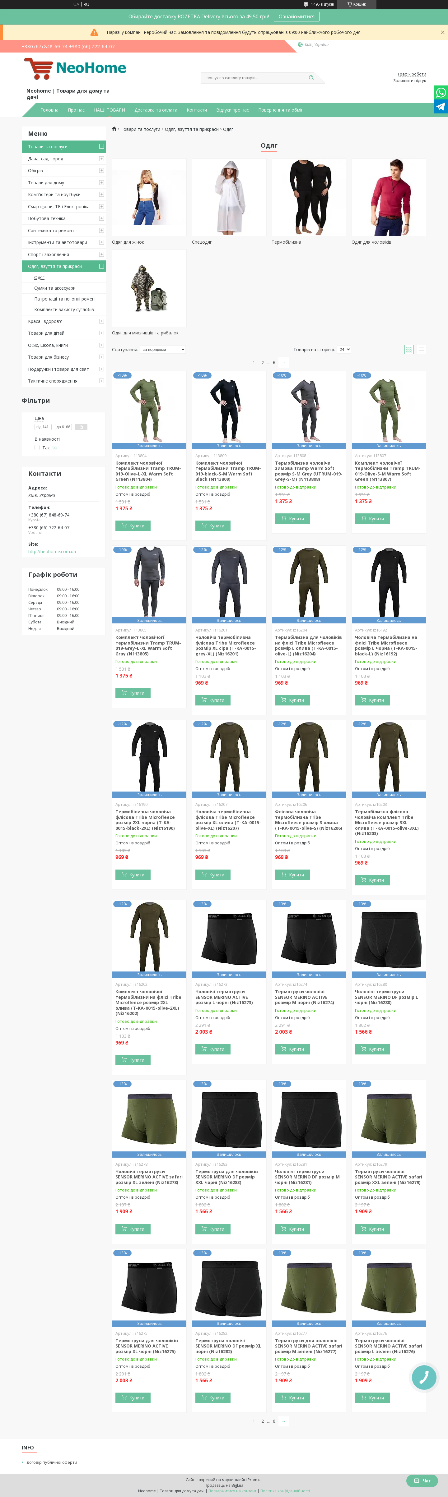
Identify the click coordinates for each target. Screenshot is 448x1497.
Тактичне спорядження (52, 381)
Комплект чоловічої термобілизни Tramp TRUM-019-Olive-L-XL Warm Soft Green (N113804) (148, 471)
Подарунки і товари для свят (58, 369)
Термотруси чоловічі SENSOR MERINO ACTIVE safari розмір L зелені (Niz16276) (388, 1346)
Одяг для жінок (128, 242)
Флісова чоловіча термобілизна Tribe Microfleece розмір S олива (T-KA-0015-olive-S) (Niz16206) (308, 820)
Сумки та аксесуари (55, 288)
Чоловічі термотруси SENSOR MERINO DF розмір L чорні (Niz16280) (386, 997)
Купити (136, 526)
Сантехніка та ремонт (51, 230)
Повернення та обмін (281, 110)
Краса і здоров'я (45, 321)
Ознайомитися (297, 16)
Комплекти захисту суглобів (64, 309)
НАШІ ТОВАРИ (109, 110)
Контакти (197, 110)
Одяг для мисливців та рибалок (145, 333)
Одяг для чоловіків (371, 242)
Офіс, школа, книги (48, 345)
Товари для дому (46, 183)
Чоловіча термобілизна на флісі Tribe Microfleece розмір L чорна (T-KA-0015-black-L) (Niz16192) (386, 645)
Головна (49, 110)
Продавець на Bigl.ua (224, 1485)
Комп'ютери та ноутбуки (54, 194)
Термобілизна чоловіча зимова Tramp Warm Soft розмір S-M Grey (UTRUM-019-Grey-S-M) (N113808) (309, 471)
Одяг (39, 277)
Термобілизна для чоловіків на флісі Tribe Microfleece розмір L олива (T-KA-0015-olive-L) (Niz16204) (308, 645)
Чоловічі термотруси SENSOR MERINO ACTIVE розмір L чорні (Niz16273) (224, 997)
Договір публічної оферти (51, 1462)
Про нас (76, 110)
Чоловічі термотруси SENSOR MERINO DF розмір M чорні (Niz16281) (307, 1177)
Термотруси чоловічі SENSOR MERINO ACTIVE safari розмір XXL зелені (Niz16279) (388, 1177)
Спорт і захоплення (48, 254)
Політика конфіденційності (285, 1491)
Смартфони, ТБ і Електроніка (59, 206)
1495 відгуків (322, 4)
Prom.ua (255, 1479)
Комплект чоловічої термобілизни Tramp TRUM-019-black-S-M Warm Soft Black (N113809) (228, 471)
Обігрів (35, 170)
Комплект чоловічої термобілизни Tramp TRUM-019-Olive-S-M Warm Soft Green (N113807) (388, 471)
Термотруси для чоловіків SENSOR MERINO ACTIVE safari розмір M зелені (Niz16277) (308, 1346)
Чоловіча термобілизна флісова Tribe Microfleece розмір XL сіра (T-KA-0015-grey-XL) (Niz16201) (225, 645)
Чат (422, 1481)
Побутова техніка (47, 218)
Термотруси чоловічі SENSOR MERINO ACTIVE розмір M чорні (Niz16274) (304, 997)
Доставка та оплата (155, 110)
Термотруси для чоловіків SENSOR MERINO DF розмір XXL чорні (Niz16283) (226, 1177)
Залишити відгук (409, 81)
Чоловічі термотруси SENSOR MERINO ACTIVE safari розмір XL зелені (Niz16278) (149, 1177)
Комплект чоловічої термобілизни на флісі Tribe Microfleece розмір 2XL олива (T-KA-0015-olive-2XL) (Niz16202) (148, 1002)
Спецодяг (202, 242)
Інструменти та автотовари (57, 242)
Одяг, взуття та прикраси (55, 266)
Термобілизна (286, 242)
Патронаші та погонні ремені (65, 299)
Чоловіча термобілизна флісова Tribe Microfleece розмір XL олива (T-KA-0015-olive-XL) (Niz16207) (228, 820)
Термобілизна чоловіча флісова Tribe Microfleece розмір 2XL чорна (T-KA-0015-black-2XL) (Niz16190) (145, 820)
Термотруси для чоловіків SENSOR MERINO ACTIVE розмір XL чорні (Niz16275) (146, 1346)
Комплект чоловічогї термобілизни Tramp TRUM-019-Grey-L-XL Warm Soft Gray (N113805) (148, 645)
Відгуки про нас (232, 110)
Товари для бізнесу (48, 357)
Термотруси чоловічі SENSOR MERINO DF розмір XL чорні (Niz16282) (228, 1346)
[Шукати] (311, 78)
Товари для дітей (46, 333)
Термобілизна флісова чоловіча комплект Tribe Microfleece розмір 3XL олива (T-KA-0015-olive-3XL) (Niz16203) (387, 822)
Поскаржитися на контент (232, 1491)
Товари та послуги (48, 146)
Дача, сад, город (45, 159)
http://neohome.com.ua (52, 551)
